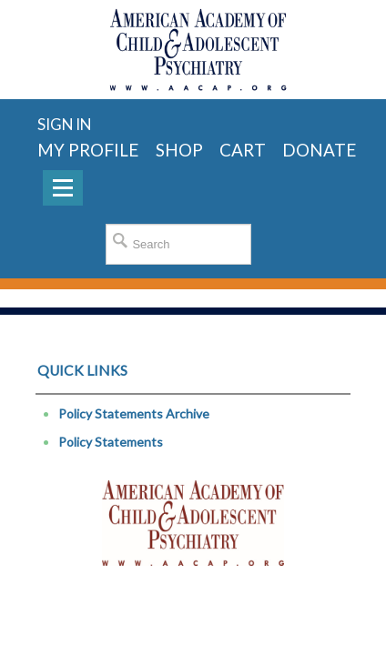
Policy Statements (110, 441)
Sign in (64, 124)
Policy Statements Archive (133, 413)
